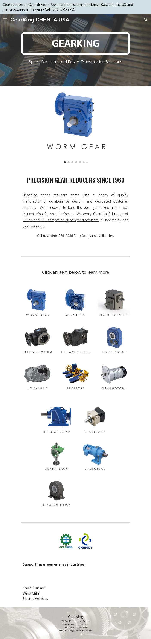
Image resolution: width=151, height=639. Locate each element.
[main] (75, 43)
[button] (5, 20)
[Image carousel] (75, 127)
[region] (75, 7)
